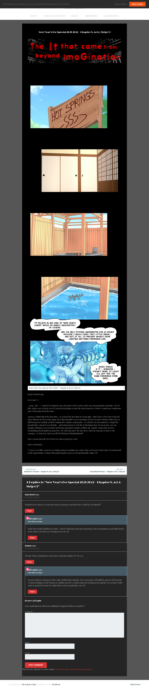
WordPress (56, 684)
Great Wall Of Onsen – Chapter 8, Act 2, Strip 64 (100, 470)
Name (27, 642)
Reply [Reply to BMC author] (32, 538)
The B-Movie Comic (29, 684)
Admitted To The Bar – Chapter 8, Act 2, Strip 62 (48, 470)
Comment (29, 611)
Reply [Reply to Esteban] (29, 562)
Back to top (136, 685)
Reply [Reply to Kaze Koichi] (29, 511)
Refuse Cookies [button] (120, 4)
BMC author (33, 519)
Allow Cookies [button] (137, 4)
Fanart (74, 16)
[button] (70, 4)
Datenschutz (111, 16)
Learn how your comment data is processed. (74, 669)
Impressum (91, 16)
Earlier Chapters (55, 16)
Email (27, 653)
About (33, 16)
